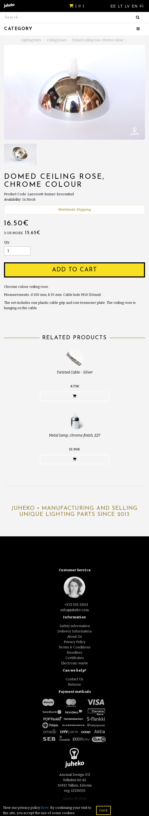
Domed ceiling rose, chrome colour (98, 40)
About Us (74, 637)
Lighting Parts (31, 40)
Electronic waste (74, 663)
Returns (74, 684)
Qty (7, 242)
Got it (103, 810)
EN (135, 6)
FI (142, 6)
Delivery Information (74, 631)
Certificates (74, 658)
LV (128, 6)
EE (113, 6)
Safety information (74, 626)
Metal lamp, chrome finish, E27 (74, 435)
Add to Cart (74, 270)
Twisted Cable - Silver (75, 372)
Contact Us (74, 679)
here (45, 808)
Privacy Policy (75, 642)
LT (121, 6)
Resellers (74, 653)
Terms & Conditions (74, 647)
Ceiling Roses (56, 40)
